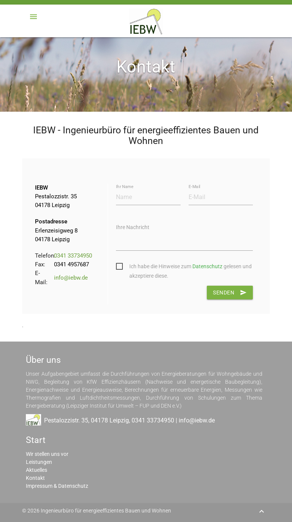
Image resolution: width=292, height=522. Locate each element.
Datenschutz (207, 266)
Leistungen (39, 462)
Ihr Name (124, 186)
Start (36, 440)
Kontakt (35, 478)
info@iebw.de (71, 277)
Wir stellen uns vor (47, 454)
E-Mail (194, 186)
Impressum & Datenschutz (57, 486)
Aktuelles (36, 470)
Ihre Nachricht (132, 227)
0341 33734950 (73, 255)
